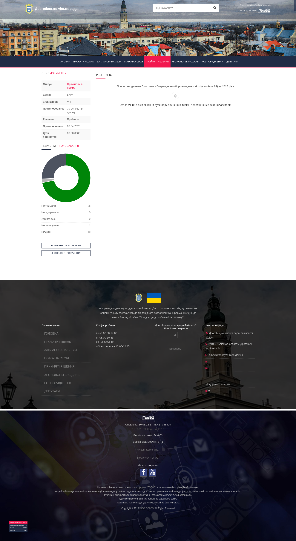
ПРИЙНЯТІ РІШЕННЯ (157, 61)
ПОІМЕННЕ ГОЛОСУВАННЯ (66, 245)
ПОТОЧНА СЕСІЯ (133, 61)
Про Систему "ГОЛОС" (147, 458)
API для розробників (147, 449)
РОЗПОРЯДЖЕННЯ (212, 61)
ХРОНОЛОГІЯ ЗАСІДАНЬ (185, 61)
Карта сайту (175, 349)
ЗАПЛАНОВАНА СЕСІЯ (109, 61)
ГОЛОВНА (64, 61)
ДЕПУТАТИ (232, 61)
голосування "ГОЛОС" (145, 487)
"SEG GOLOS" (146, 508)
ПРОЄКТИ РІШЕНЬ (83, 61)
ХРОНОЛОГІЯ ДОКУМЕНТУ (66, 253)
